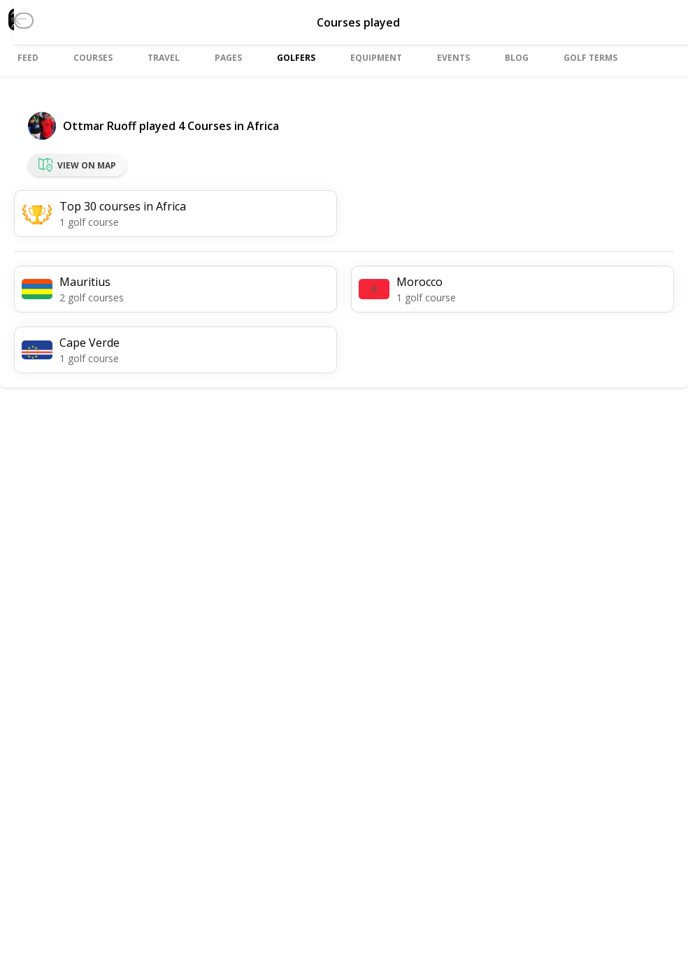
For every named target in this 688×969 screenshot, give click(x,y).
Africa (263, 126)
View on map (77, 165)
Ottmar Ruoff (99, 126)
